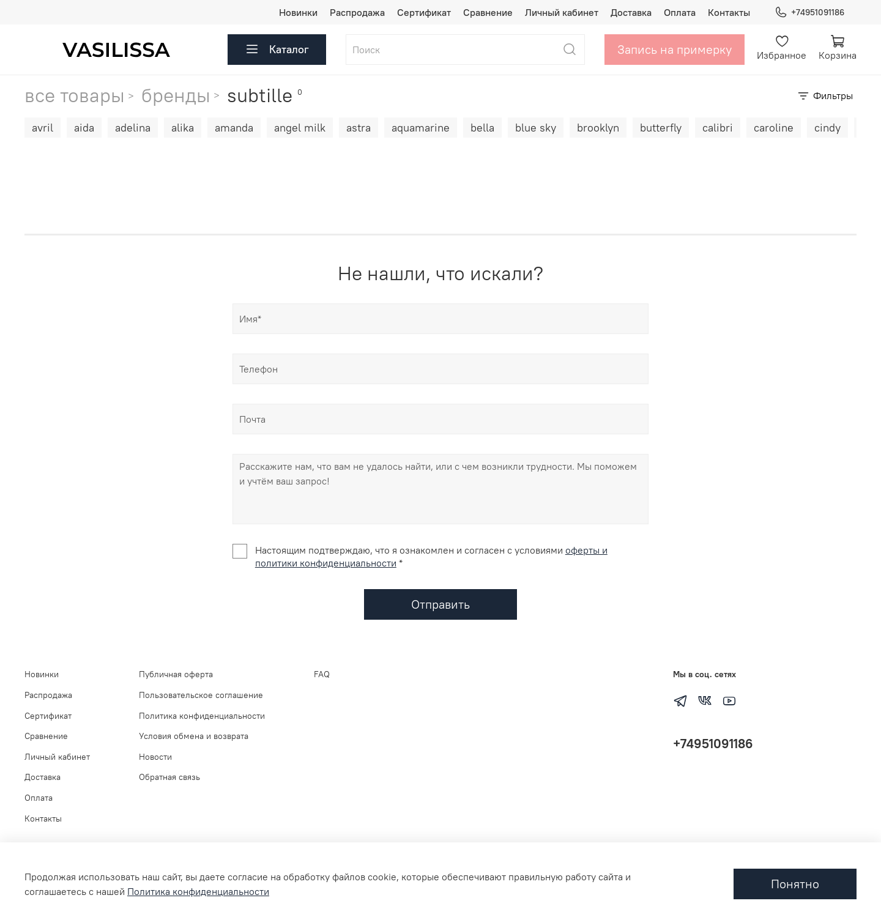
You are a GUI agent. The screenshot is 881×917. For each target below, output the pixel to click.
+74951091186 (809, 12)
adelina (133, 128)
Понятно (795, 883)
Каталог (277, 49)
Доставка (631, 12)
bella (482, 128)
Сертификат (424, 12)
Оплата (680, 12)
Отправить (440, 604)
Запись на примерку (674, 49)
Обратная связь (169, 776)
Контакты (729, 12)
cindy (827, 128)
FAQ (322, 674)
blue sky (535, 128)
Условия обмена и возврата (193, 735)
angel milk (299, 128)
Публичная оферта (176, 674)
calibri (717, 128)
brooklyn (598, 128)
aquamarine (421, 128)
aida (84, 128)
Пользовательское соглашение (201, 694)
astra (358, 128)
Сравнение (488, 12)
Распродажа (357, 12)
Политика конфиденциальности (202, 715)
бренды (175, 95)
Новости (155, 756)
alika (182, 128)
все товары (74, 95)
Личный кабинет (561, 12)
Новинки (298, 12)
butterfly (661, 128)
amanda (234, 128)
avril (42, 128)
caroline (774, 128)
